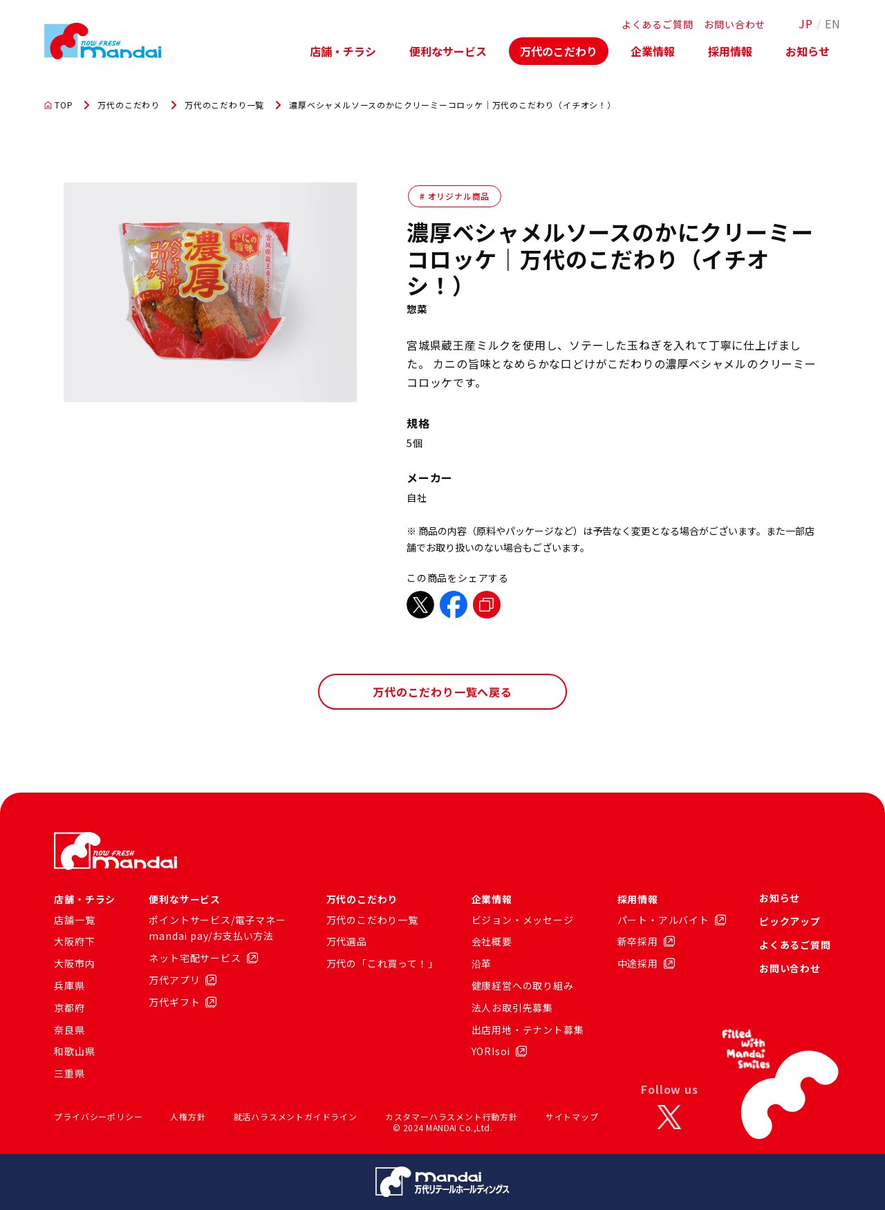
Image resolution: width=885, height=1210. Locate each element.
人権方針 (187, 1116)
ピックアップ (790, 921)
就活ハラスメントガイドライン (295, 1116)
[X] (669, 1117)
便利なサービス (448, 51)
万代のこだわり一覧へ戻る (442, 691)
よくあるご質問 (657, 24)
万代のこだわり (558, 51)
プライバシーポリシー (98, 1116)
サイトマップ (572, 1116)
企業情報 (653, 51)
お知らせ (807, 51)
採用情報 (730, 51)
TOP (58, 105)
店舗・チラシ (343, 51)
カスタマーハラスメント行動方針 (451, 1116)
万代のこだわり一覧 (224, 105)
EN (833, 23)
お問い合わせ (734, 24)
